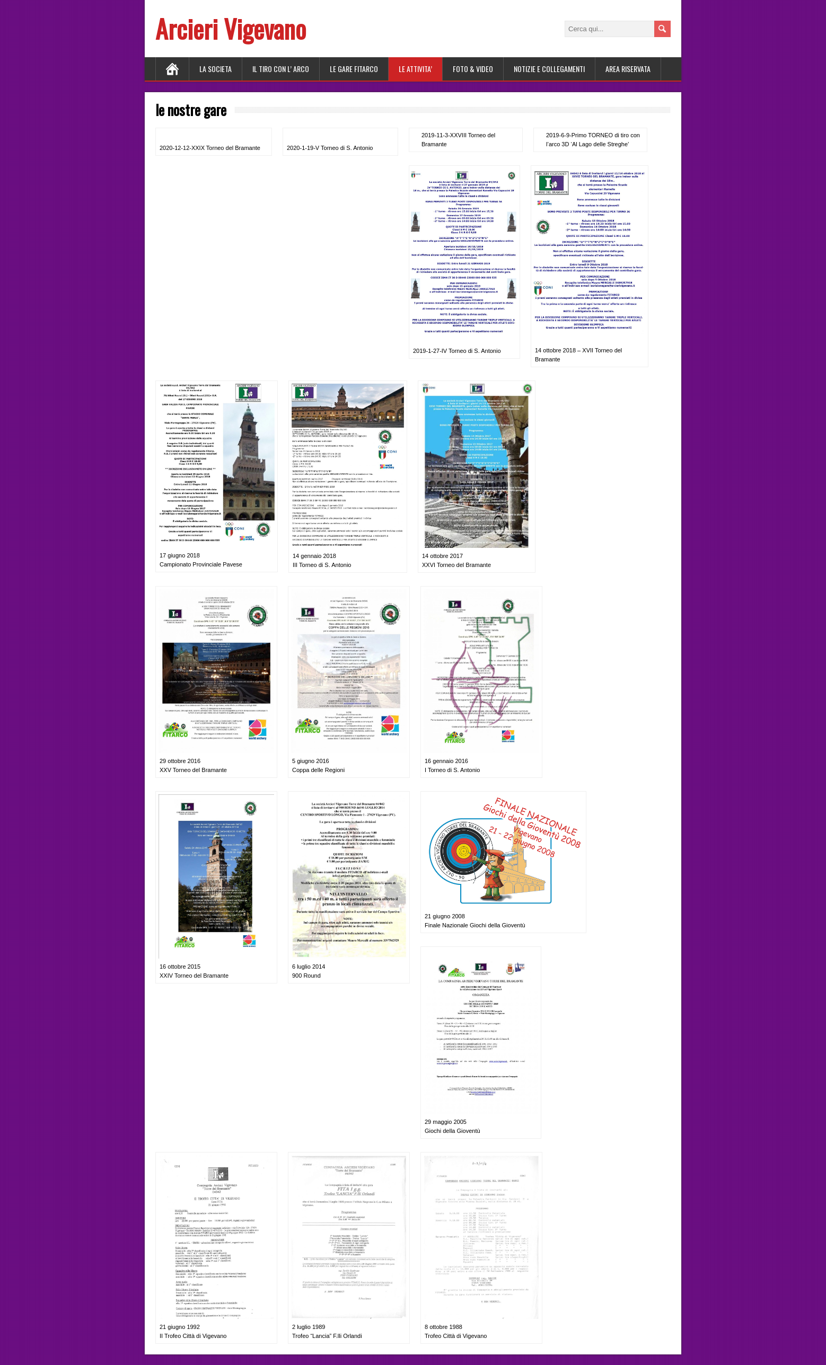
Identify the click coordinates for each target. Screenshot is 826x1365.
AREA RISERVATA (628, 68)
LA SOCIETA (215, 68)
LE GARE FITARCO (354, 68)
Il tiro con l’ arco (280, 68)
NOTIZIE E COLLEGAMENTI (549, 68)
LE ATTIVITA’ (415, 68)
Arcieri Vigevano (230, 28)
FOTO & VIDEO (473, 68)
